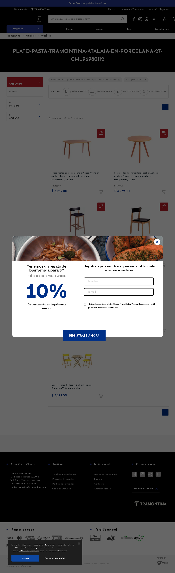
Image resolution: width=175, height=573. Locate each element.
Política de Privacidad (119, 304)
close (79, 543)
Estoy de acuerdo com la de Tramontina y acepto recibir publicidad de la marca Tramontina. (122, 304)
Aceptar (25, 558)
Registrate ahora (84, 335)
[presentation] (108, 317)
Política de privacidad (29, 551)
